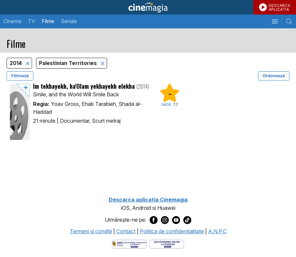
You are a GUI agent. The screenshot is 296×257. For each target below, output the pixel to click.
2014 (16, 63)
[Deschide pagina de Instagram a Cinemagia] (165, 220)
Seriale (69, 21)
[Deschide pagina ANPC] (129, 243)
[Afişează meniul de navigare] (275, 21)
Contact (125, 231)
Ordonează (274, 75)
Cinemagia (148, 7)
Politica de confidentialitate (172, 231)
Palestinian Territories (68, 63)
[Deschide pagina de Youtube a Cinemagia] (176, 220)
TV (31, 21)
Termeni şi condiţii (91, 231)
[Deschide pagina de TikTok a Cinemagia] (187, 220)
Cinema (12, 21)
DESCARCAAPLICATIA (279, 7)
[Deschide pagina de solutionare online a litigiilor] (166, 243)
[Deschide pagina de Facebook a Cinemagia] (154, 220)
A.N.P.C (217, 231)
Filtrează (20, 75)
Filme (48, 21)
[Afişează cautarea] (289, 21)
